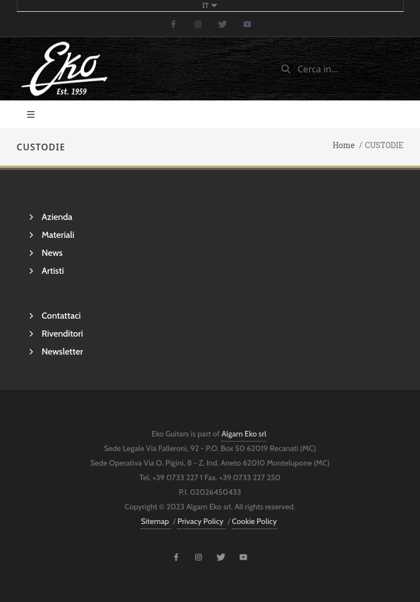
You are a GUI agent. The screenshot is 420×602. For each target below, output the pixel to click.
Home (343, 146)
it (210, 5)
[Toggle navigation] (31, 114)
